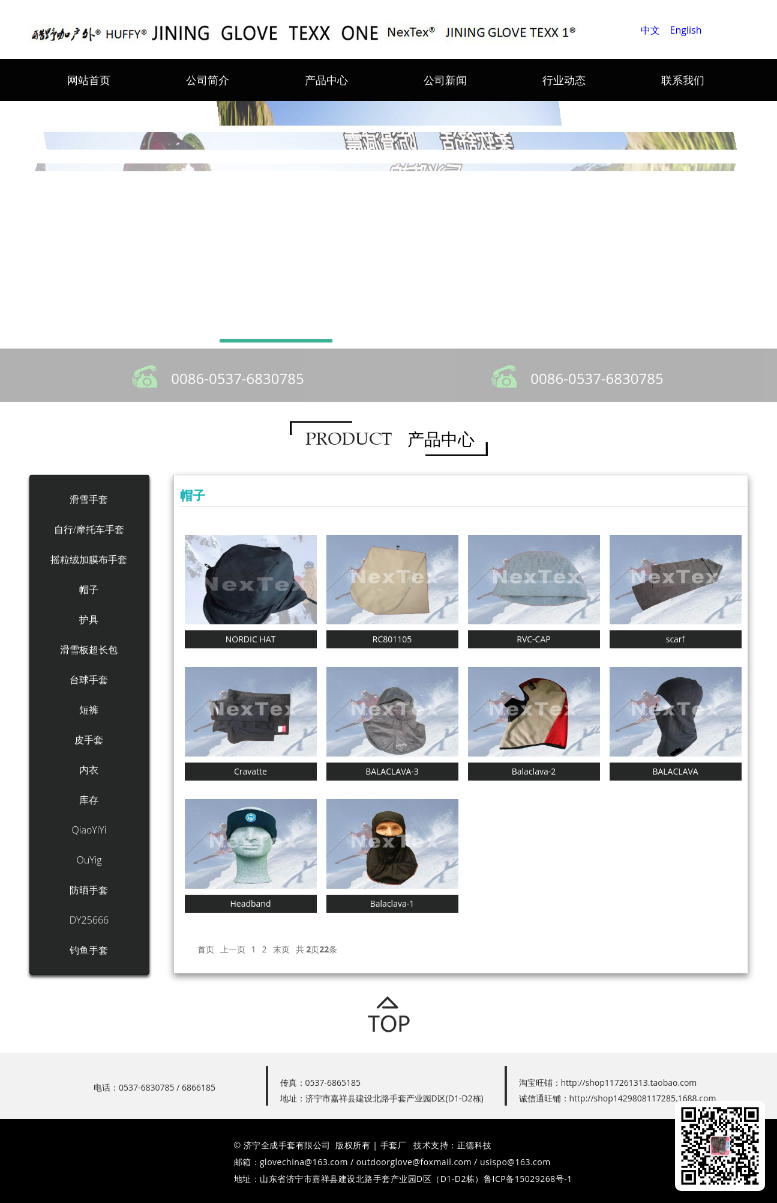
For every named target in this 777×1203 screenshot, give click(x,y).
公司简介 (207, 80)
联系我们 (682, 80)
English (686, 30)
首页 (205, 949)
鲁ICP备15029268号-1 (528, 1178)
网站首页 (88, 80)
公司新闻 (445, 80)
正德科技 (474, 1145)
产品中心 (326, 80)
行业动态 (564, 80)
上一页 (232, 949)
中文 (650, 30)
